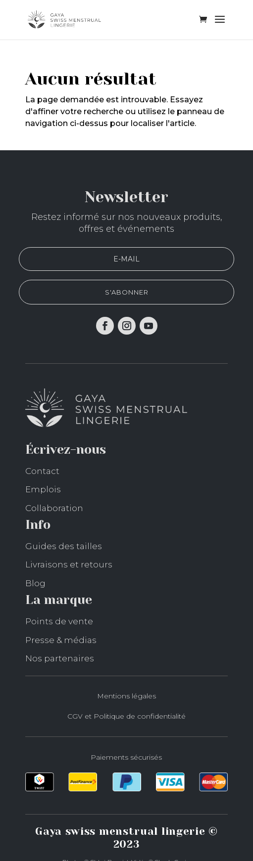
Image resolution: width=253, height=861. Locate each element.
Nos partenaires (59, 658)
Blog (35, 583)
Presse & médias (61, 640)
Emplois (43, 489)
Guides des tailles (63, 546)
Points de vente (59, 621)
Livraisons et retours (68, 564)
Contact (42, 471)
